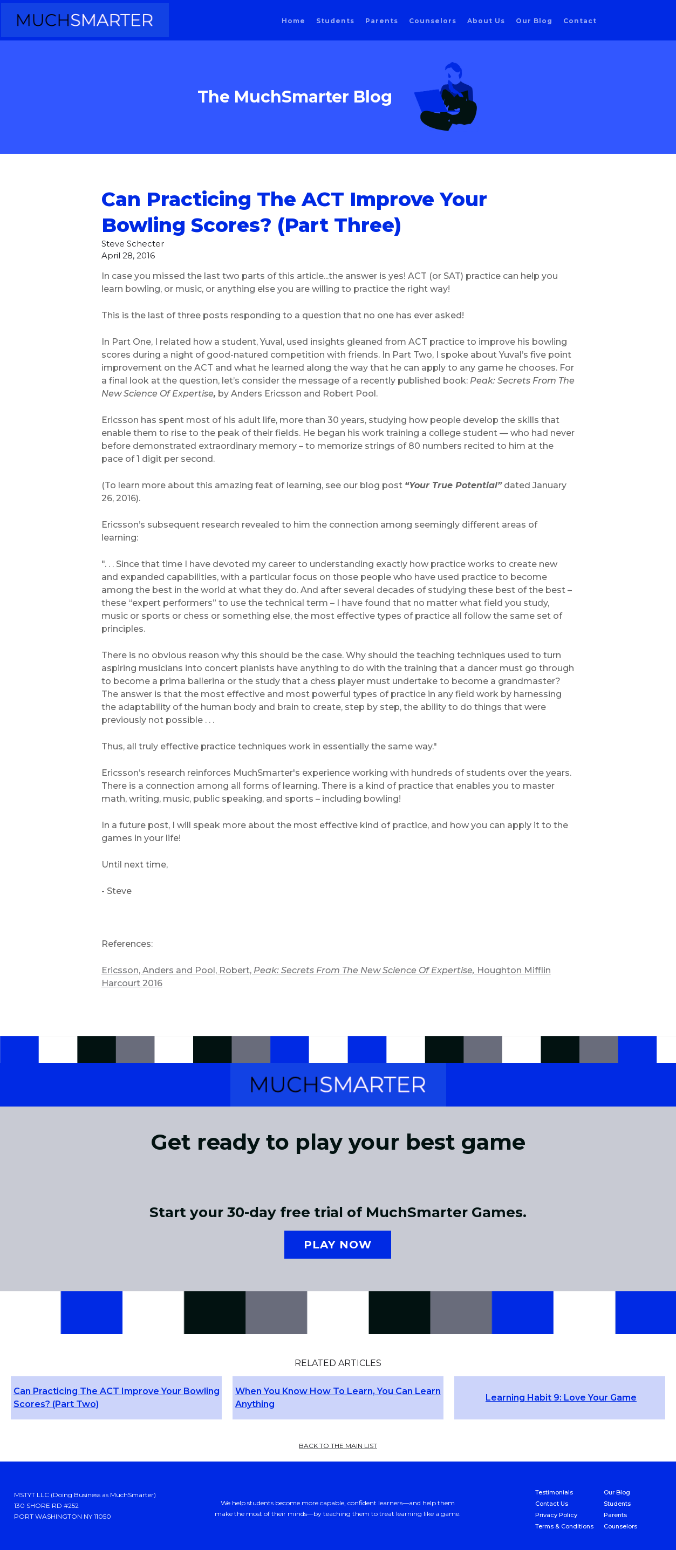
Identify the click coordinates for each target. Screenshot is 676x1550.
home (293, 21)
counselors (432, 21)
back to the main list (338, 1446)
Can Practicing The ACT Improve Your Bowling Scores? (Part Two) (116, 1397)
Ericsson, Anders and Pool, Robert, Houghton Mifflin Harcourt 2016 (326, 976)
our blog (534, 21)
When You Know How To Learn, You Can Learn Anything (338, 1397)
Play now (338, 1244)
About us (486, 21)
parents (381, 21)
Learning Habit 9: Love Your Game (561, 1397)
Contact (580, 21)
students (335, 21)
